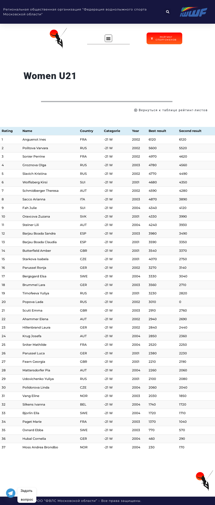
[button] (167, 12)
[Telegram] (10, 495)
